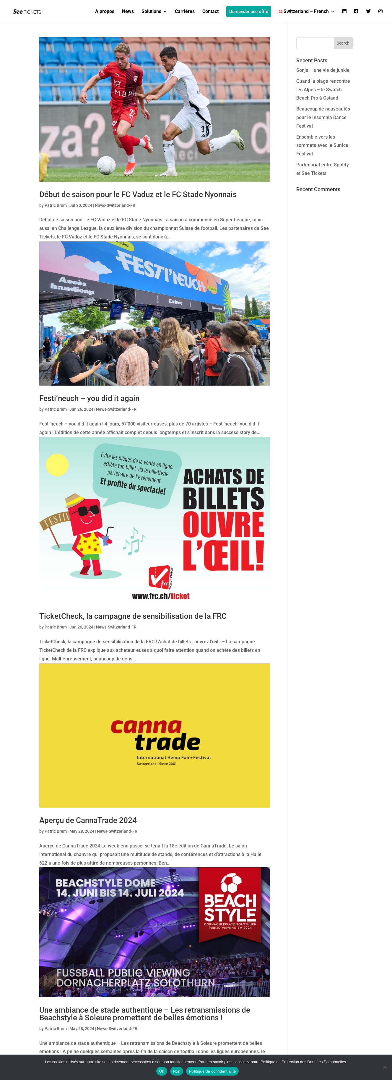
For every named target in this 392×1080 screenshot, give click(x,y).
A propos (104, 11)
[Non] (385, 1067)
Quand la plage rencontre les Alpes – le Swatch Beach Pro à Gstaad (323, 89)
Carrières (185, 11)
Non (176, 1071)
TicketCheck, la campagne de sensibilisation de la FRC (133, 616)
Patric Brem (56, 205)
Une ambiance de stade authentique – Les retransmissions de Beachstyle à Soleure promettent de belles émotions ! (144, 1014)
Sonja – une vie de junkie (322, 70)
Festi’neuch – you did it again (89, 398)
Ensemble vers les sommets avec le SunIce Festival (322, 145)
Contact (210, 11)
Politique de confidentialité (212, 1071)
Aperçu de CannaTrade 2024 (88, 820)
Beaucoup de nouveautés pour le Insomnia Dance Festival (323, 117)
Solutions (151, 11)
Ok (161, 1071)
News (128, 11)
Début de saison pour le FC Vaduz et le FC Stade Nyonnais (138, 194)
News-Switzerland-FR (115, 205)
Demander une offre (248, 11)
